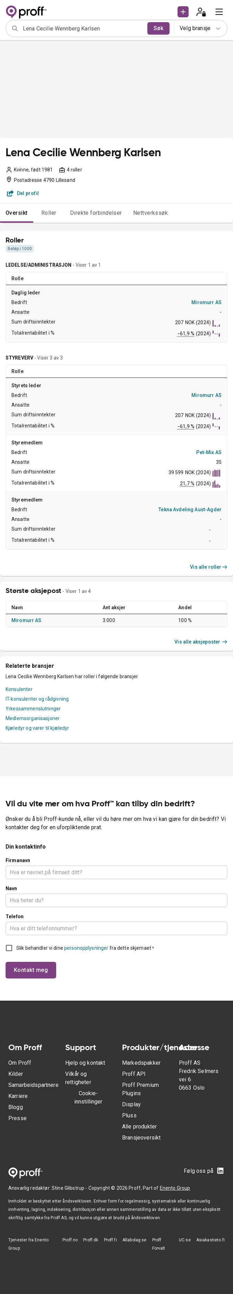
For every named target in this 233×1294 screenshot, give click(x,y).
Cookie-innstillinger (88, 1097)
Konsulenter (19, 689)
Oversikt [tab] (17, 213)
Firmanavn (18, 860)
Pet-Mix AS (209, 452)
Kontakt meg (31, 970)
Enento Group (175, 1188)
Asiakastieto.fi (210, 1240)
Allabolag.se (134, 1240)
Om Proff (19, 1063)
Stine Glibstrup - (70, 1188)
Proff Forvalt (158, 1244)
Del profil (23, 193)
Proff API (134, 1074)
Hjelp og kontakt (85, 1063)
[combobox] (83, 28)
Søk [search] (158, 28)
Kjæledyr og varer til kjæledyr (37, 728)
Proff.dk (90, 1240)
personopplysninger (86, 948)
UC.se (185, 1240)
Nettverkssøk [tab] (150, 213)
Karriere (18, 1096)
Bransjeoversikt (141, 1137)
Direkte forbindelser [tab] (96, 213)
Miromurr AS (206, 302)
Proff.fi (110, 1240)
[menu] (219, 11)
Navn (11, 888)
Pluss (129, 1115)
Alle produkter (139, 1126)
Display (131, 1104)
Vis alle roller (208, 567)
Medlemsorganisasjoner (33, 718)
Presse (17, 1118)
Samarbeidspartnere (33, 1085)
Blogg (15, 1107)
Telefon (15, 916)
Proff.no (70, 1240)
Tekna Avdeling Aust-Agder (190, 509)
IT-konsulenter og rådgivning (37, 699)
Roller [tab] (49, 213)
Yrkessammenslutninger (33, 708)
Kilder (15, 1074)
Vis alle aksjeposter (200, 642)
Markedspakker (141, 1063)
